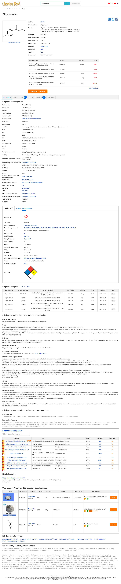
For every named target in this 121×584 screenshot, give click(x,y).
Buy (113, 294)
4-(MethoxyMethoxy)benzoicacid (16, 424)
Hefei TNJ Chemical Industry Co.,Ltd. (17, 463)
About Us (56, 576)
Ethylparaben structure (14, 42)
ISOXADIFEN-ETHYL (46, 550)
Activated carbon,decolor (48, 416)
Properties (7, 97)
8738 (100, 444)
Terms (71, 576)
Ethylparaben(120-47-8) (28, 193)
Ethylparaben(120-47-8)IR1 (67, 539)
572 (100, 466)
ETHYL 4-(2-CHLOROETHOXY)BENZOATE (80, 422)
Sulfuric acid (60, 416)
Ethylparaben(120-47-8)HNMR (28, 539)
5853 (100, 447)
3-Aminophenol (36, 548)
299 (100, 457)
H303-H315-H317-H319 (30, 225)
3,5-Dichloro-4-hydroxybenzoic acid (22, 422)
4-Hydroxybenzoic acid (8, 416)
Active (25, 263)
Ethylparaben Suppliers (12, 431)
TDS (42, 52)
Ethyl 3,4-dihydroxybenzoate (102, 422)
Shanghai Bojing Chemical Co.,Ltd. (17, 457)
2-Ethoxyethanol (83, 548)
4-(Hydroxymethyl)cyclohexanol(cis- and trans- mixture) (85, 424)
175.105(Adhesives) (27, 180)
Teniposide (68, 550)
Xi (24, 233)
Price (23, 97)
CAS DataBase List (16, 9)
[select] (22, 434)
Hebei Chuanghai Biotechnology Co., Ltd (17, 444)
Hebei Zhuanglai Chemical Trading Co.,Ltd (17, 449)
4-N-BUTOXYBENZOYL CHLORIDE (37, 424)
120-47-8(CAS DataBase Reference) (32, 182)
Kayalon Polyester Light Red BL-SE (34, 426)
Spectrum (51, 97)
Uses (31, 97)
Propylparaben (6, 422)
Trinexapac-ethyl (7, 548)
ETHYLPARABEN (27, 176)
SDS (42, 49)
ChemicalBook (6, 9)
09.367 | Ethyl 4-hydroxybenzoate (31, 118)
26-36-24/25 (27, 239)
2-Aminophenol (58, 550)
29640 (100, 453)
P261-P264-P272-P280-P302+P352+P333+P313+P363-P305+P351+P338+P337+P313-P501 (50, 228)
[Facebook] (116, 19)
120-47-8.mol (44, 46)
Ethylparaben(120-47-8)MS (9, 539)
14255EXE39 (26, 188)
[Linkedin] (109, 19)
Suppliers (40, 97)
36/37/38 (26, 236)
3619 (100, 468)
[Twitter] (113, 19)
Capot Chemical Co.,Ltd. (17, 453)
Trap (25, 416)
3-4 (23, 185)
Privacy (67, 576)
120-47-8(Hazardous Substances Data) (35, 258)
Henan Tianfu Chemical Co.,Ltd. (17, 460)
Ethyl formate (93, 548)
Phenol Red (63, 548)
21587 (100, 460)
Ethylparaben (31, 496)
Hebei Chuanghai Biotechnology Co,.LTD (15, 441)
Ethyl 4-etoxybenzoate (72, 416)
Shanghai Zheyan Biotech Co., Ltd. (17, 468)
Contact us (62, 576)
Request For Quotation (38, 91)
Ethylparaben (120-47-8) (29, 162)
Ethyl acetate (23, 550)
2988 (100, 463)
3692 (100, 449)
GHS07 (26, 219)
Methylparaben (13, 550)
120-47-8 (43, 22)
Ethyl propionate (33, 550)
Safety (15, 97)
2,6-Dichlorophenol (60, 422)
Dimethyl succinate (19, 548)
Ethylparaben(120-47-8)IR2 (84, 539)
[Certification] (87, 499)
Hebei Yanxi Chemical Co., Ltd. (17, 447)
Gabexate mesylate (47, 422)
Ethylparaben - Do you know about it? (13, 478)
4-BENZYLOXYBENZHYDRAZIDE (58, 424)
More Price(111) (25, 286)
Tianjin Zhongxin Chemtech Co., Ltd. (17, 466)
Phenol (28, 548)
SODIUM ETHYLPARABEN (50, 548)
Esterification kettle (33, 416)
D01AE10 (25, 191)
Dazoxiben (37, 422)
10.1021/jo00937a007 (41, 353)
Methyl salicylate (103, 548)
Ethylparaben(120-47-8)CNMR (48, 539)
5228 (100, 441)
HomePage (50, 576)
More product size (94, 88)
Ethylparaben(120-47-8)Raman (16, 541)
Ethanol (19, 416)
